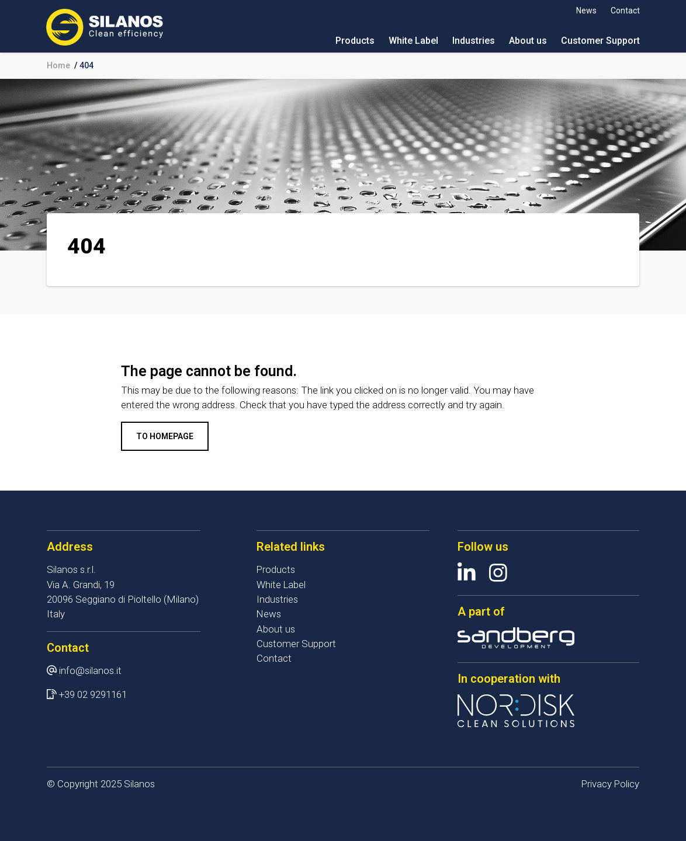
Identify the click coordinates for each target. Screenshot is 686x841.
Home (58, 65)
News (586, 10)
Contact (624, 10)
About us (527, 40)
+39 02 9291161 (93, 694)
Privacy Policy (609, 784)
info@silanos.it (90, 670)
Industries (473, 40)
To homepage (164, 436)
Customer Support (599, 40)
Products (354, 40)
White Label (413, 40)
